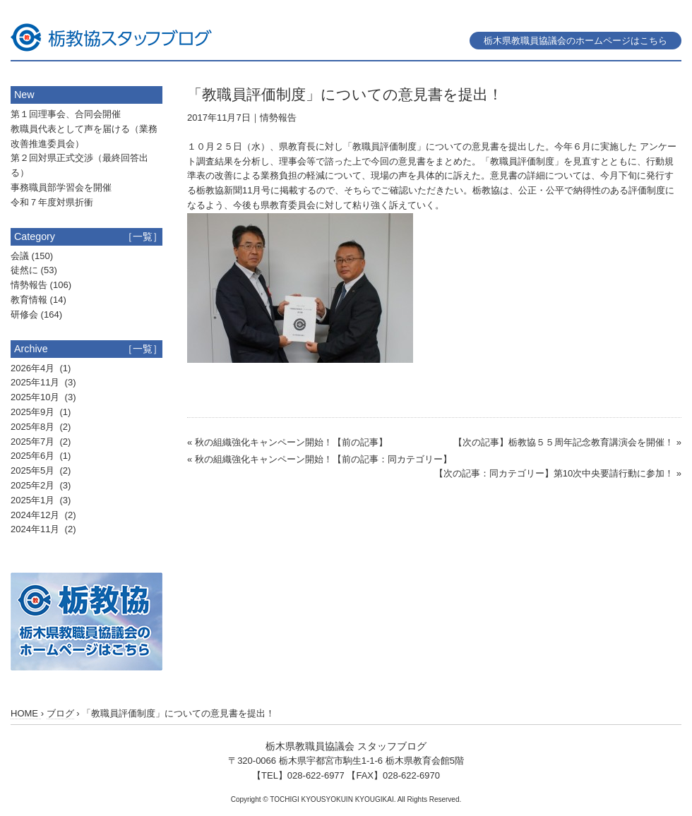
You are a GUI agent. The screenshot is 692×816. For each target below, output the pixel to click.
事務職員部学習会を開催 (61, 187)
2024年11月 (36, 529)
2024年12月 (36, 515)
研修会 (24, 314)
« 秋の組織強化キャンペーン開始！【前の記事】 (287, 442)
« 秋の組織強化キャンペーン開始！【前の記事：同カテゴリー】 (319, 459)
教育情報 (29, 299)
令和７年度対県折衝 (52, 202)
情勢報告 (278, 117)
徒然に (24, 270)
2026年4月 (34, 368)
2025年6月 (34, 455)
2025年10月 (36, 397)
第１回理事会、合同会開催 (66, 114)
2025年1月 (34, 500)
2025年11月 (36, 382)
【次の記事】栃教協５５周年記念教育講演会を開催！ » (567, 442)
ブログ (60, 713)
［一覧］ (142, 236)
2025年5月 (34, 470)
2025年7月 (34, 441)
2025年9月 (34, 412)
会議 (20, 256)
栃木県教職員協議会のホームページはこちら (575, 40)
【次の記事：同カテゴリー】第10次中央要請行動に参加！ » (557, 473)
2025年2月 (34, 485)
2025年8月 (34, 426)
